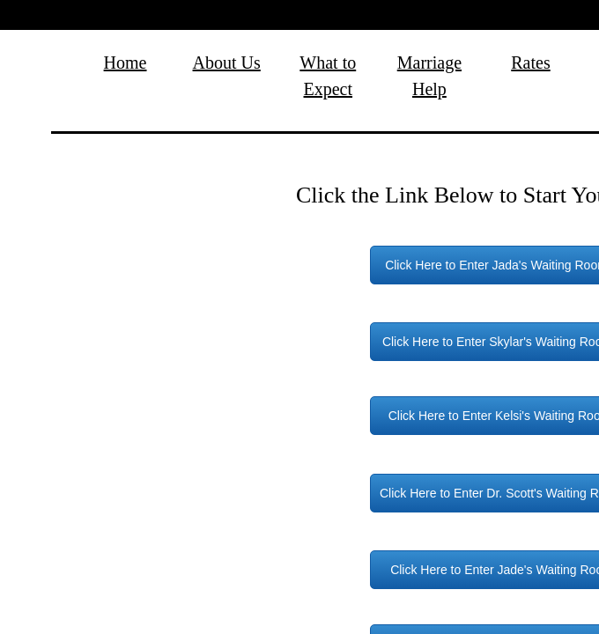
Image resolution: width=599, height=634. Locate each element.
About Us (227, 62)
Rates (530, 62)
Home (125, 62)
